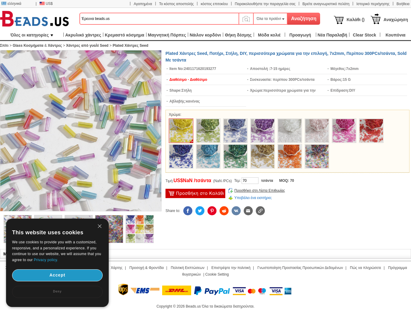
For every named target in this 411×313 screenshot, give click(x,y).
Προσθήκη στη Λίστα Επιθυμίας (259, 190)
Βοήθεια (403, 4)
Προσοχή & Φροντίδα (147, 268)
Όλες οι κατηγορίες (31, 35)
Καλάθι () (355, 19)
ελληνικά (11, 4)
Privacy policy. (46, 260)
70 (292, 181)
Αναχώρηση (396, 19)
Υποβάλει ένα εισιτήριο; (253, 198)
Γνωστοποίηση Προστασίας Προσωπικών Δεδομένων (300, 268)
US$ (46, 4)
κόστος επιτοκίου (214, 4)
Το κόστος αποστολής (176, 4)
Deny (57, 291)
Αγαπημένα (143, 4)
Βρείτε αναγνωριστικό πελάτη (326, 4)
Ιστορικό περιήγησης (373, 4)
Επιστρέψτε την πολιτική (230, 268)
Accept (58, 275)
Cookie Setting (217, 274)
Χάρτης (117, 268)
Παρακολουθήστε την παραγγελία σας (265, 4)
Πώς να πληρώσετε (365, 268)
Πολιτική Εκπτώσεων (187, 268)
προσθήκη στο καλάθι (195, 193)
